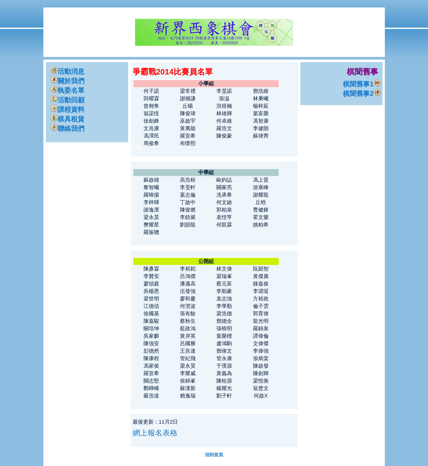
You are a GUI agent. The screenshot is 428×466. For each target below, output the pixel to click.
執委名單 (67, 90)
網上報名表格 (155, 433)
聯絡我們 (67, 128)
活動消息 (67, 71)
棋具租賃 (67, 119)
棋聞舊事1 (362, 84)
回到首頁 (214, 454)
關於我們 (67, 81)
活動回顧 (67, 100)
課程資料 (67, 109)
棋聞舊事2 (362, 93)
